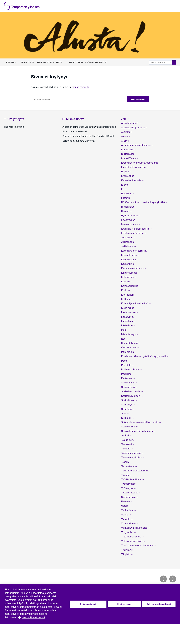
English (125, 171)
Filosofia (126, 198)
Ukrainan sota (128, 497)
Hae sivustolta (138, 99)
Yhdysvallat (127, 532)
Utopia (125, 506)
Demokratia (127, 149)
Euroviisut (126, 193)
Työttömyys (127, 488)
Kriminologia (128, 295)
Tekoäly (125, 462)
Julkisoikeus (127, 242)
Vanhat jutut (127, 510)
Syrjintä (125, 435)
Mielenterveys (128, 334)
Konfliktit (126, 281)
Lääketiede (127, 325)
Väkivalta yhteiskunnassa (134, 528)
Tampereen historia (131, 453)
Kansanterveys (129, 255)
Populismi (126, 374)
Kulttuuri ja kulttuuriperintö (135, 303)
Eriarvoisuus (128, 176)
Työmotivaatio (128, 484)
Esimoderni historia (131, 180)
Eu (123, 189)
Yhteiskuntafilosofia (131, 536)
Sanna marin (128, 382)
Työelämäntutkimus (131, 479)
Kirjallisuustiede (129, 273)
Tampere (126, 448)
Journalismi (127, 237)
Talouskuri (126, 444)
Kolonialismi (127, 277)
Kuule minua (128, 308)
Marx (124, 330)
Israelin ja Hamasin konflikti (135, 229)
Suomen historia (130, 426)
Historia (125, 211)
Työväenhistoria (129, 492)
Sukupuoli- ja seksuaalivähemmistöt (140, 422)
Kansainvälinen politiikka (134, 251)
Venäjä (125, 514)
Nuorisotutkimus (130, 343)
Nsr (123, 339)
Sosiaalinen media (131, 391)
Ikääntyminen (128, 220)
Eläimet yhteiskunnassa (133, 167)
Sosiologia (127, 409)
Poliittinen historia (130, 369)
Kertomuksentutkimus (132, 268)
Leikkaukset (127, 317)
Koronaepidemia (130, 286)
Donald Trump (128, 158)
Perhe (124, 361)
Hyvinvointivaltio (130, 215)
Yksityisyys (127, 550)
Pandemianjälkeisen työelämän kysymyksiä (144, 356)
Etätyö (125, 185)
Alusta (124, 136)
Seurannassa (128, 387)
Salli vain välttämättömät (159, 604)
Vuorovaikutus (128, 523)
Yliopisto (126, 554)
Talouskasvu (128, 440)
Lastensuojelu (128, 312)
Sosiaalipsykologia (131, 396)
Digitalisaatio (128, 154)
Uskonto (125, 501)
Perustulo (126, 365)
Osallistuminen (129, 347)
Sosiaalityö (127, 404)
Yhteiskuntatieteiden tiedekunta (137, 545)
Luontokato (127, 321)
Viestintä (126, 519)
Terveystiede (128, 466)
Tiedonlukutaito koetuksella (135, 470)
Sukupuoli (126, 418)
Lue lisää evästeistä (33, 617)
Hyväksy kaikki (124, 604)
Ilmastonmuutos (129, 224)
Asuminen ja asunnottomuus (136, 145)
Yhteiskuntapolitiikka (132, 541)
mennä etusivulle (80, 87)
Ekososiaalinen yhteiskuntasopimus (140, 163)
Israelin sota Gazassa (132, 233)
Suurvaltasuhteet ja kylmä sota (137, 431)
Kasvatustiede (128, 259)
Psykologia (127, 378)
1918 (124, 119)
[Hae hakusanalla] (78, 99)
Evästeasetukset (88, 604)
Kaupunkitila (128, 264)
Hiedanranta (128, 207)
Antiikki (125, 141)
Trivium (125, 475)
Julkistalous (127, 246)
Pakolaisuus (127, 352)
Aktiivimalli (127, 132)
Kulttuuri (125, 299)
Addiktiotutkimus (130, 123)
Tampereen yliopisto (132, 457)
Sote (124, 413)
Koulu (124, 290)
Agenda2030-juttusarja (133, 127)
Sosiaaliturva (128, 400)
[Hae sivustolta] (160, 62)
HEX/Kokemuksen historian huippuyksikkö (143, 202)
